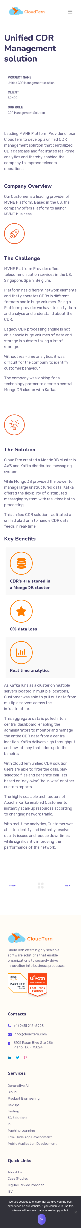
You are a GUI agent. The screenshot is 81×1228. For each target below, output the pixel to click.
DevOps (13, 1105)
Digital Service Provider (26, 1185)
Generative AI (18, 1086)
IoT (10, 1124)
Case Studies (18, 1179)
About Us (15, 1172)
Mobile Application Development (32, 1143)
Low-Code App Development (30, 1137)
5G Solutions (17, 1118)
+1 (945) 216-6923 (29, 1026)
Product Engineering (24, 1098)
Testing (13, 1111)
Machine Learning (21, 1131)
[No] (75, 1212)
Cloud (12, 1092)
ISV (10, 1192)
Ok (41, 1219)
